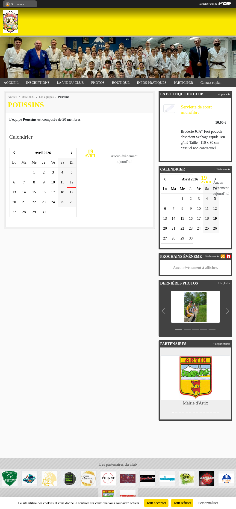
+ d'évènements (222, 169)
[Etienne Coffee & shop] (108, 478)
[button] (163, 311)
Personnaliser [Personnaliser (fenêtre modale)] (208, 503)
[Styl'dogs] (128, 478)
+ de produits (223, 94)
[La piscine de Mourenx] (167, 478)
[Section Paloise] (10, 478)
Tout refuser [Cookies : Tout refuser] (182, 503)
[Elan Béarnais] (29, 478)
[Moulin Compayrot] (88, 478)
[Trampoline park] (187, 478)
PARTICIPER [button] (183, 82)
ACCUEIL (11, 82)
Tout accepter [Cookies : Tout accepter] (156, 503)
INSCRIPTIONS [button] (38, 82)
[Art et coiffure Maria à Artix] (49, 478)
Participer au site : (215, 3)
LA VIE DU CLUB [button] (70, 82)
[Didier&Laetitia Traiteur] (69, 478)
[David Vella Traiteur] (226, 478)
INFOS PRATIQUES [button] (151, 82)
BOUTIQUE (121, 82)
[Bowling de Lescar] (147, 478)
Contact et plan (211, 82)
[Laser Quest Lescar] (206, 478)
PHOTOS (98, 82)
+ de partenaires (221, 343)
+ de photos (224, 283)
